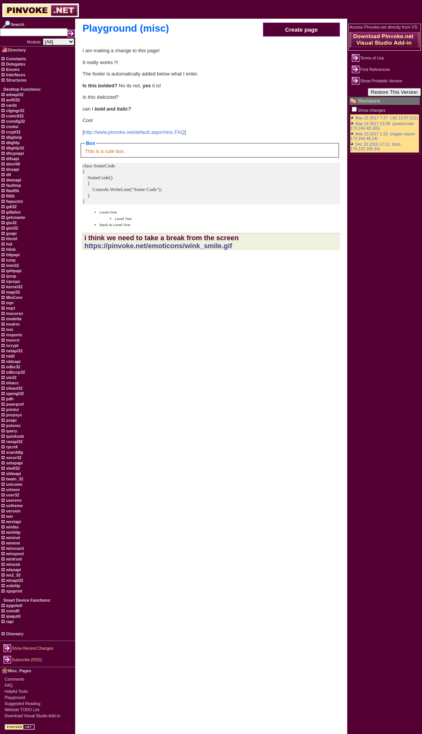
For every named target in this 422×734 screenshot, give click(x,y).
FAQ (9, 685)
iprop (10, 276)
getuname (15, 217)
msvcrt (12, 340)
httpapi (12, 254)
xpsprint (13, 591)
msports (13, 334)
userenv (13, 500)
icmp (10, 260)
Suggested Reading (22, 703)
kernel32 (14, 286)
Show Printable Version (381, 81)
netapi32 (14, 351)
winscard (14, 548)
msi (9, 329)
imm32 (12, 265)
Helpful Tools (16, 691)
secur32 (13, 457)
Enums (12, 69)
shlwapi (13, 473)
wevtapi (13, 521)
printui (12, 409)
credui (11, 126)
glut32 (11, 228)
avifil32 (12, 100)
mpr (9, 302)
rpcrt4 (11, 447)
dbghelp (13, 137)
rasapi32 (14, 441)
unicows (14, 484)
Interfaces (15, 74)
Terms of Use (372, 58)
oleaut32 (14, 388)
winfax (12, 527)
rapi (9, 621)
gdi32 (11, 206)
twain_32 (14, 479)
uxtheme (14, 505)
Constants (15, 58)
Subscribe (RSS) (27, 659)
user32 (12, 495)
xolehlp (12, 585)
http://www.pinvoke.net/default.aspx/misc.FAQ (134, 132)
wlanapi (13, 569)
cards (11, 105)
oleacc (12, 383)
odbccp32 (15, 372)
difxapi (12, 158)
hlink (10, 249)
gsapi (11, 233)
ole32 (10, 377)
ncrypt (12, 345)
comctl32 (14, 116)
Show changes (371, 110)
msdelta (13, 318)
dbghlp (12, 142)
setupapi (14, 463)
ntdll (9, 356)
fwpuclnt (14, 201)
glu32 (11, 222)
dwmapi (13, 180)
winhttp (13, 532)
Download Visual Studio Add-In (32, 715)
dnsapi (12, 169)
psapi (11, 420)
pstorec (13, 425)
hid (8, 244)
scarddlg (14, 452)
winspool (14, 553)
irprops (12, 281)
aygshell (14, 605)
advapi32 (14, 94)
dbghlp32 (14, 148)
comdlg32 (15, 121)
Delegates (15, 64)
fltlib (9, 196)
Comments (14, 679)
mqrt (10, 308)
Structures (15, 80)
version (13, 511)
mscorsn (14, 313)
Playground (15, 697)
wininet (12, 537)
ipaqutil (13, 616)
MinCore (14, 297)
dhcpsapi (14, 153)
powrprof (14, 404)
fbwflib (12, 190)
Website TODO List (22, 709)
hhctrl (11, 238)
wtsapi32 (14, 580)
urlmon (12, 489)
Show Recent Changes (32, 648)
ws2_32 (13, 575)
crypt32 (13, 132)
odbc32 (12, 367)
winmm (12, 543)
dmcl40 (12, 164)
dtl (8, 174)
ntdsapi (13, 361)
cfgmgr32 (14, 110)
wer (9, 516)
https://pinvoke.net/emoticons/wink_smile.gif (158, 246)
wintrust (13, 559)
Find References (375, 69)
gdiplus (13, 212)
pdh (9, 399)
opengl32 (14, 393)
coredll (12, 611)
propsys (13, 415)
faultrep (13, 185)
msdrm (12, 324)
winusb (12, 564)
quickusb (14, 436)
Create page (301, 29)
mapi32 (12, 292)
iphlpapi (13, 270)
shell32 (12, 468)
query (11, 431)
